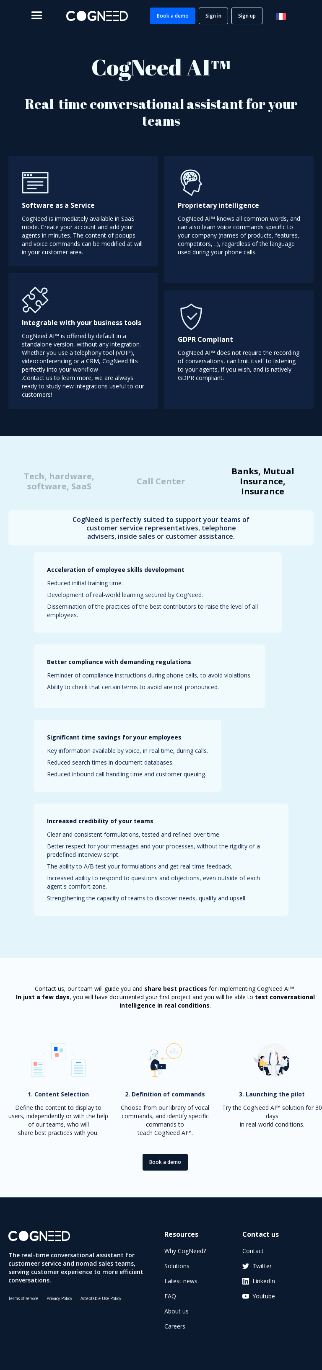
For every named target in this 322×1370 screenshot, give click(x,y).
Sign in (213, 15)
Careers (174, 1326)
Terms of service (23, 1298)
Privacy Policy (59, 1298)
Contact (253, 1251)
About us (176, 1311)
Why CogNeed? (185, 1251)
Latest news (180, 1281)
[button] (37, 16)
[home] (97, 16)
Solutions (177, 1266)
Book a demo (173, 15)
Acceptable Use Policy (100, 1298)
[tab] (59, 481)
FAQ (170, 1296)
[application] (242, 1344)
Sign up (247, 15)
